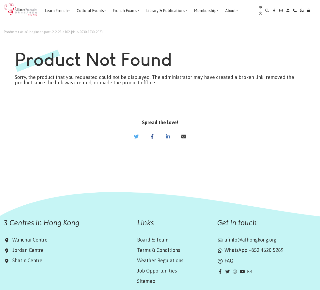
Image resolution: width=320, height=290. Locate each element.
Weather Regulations (160, 260)
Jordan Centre (27, 250)
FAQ (225, 260)
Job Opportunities (157, 271)
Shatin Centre (26, 260)
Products (10, 32)
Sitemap (146, 281)
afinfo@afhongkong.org (246, 240)
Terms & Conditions (158, 250)
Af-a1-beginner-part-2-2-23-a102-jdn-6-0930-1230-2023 (61, 32)
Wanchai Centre (30, 240)
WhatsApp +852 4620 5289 (250, 250)
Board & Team (152, 240)
